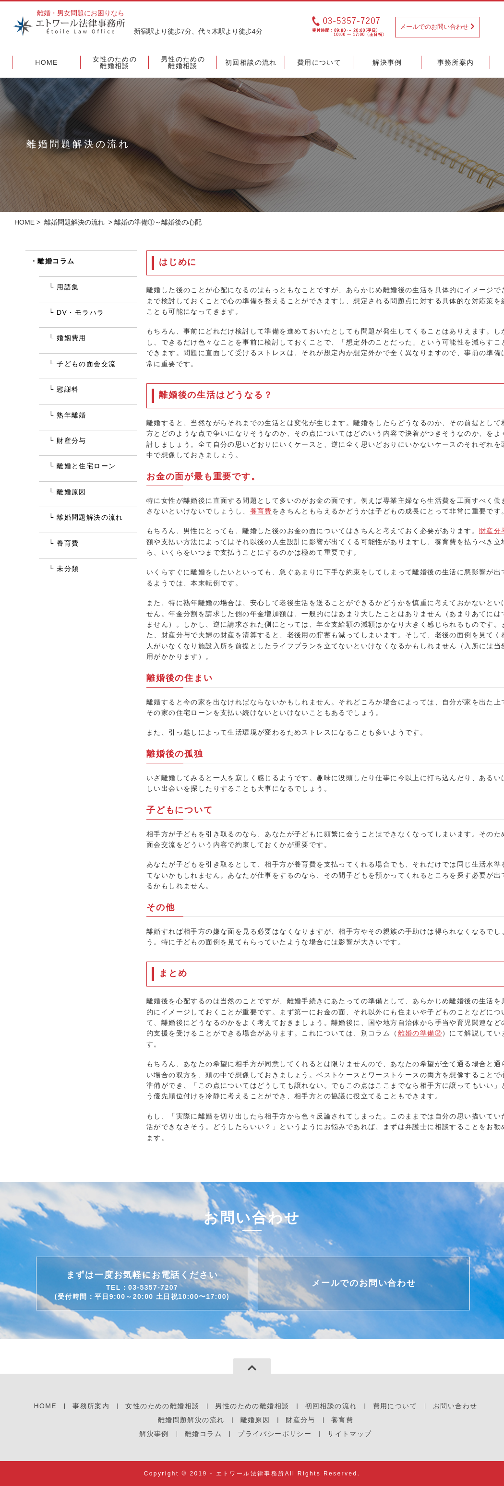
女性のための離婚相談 (162, 1406)
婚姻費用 (71, 338)
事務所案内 (90, 1406)
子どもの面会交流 (86, 364)
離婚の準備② (420, 1033)
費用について (395, 1406)
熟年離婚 (71, 415)
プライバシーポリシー (275, 1433)
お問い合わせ (455, 1406)
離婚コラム (55, 261)
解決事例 (154, 1433)
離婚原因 (71, 492)
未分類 (68, 568)
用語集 (68, 287)
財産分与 (71, 440)
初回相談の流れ (331, 1406)
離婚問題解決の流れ (74, 222)
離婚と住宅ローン (86, 466)
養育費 (261, 511)
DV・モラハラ (80, 312)
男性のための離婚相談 (252, 1406)
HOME (24, 222)
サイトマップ (349, 1433)
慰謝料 (68, 389)
